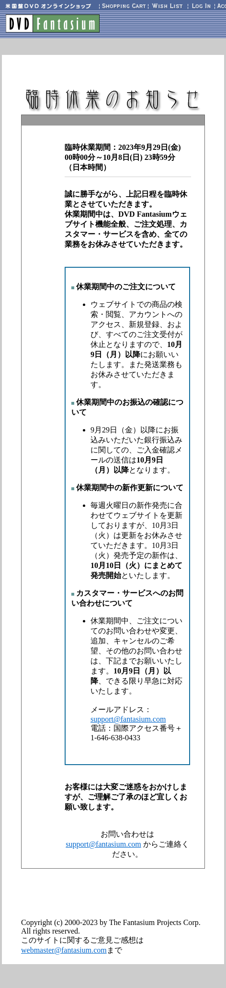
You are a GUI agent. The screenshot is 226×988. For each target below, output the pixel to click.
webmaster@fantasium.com (64, 950)
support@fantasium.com (128, 719)
